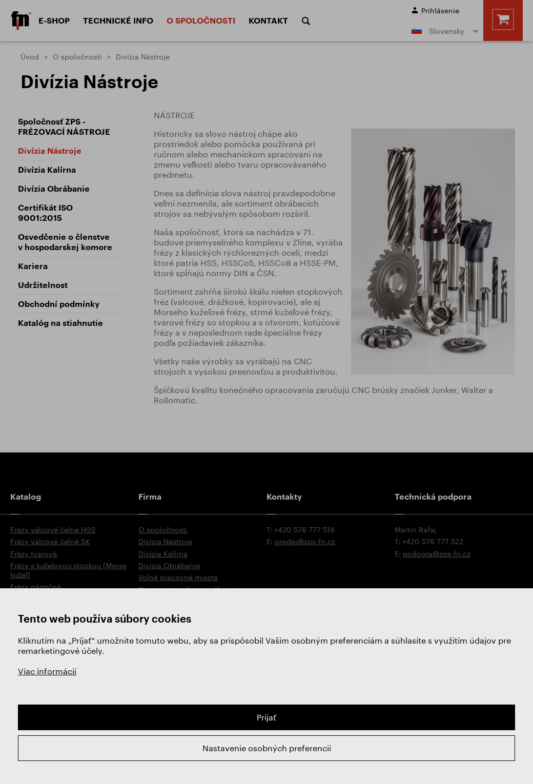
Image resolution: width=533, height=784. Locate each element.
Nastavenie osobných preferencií (266, 748)
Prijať (266, 717)
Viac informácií (47, 671)
